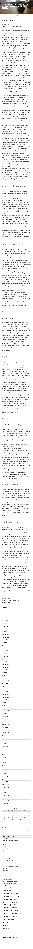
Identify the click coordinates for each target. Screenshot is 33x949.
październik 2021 (6, 634)
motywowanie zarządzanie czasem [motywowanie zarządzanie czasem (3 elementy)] (8, 864)
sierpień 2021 (5, 639)
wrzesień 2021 (5, 637)
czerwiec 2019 (5, 705)
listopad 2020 (5, 661)
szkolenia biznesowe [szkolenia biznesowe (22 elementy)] (10, 893)
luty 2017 (4, 773)
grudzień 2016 (5, 779)
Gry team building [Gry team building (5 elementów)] (6, 858)
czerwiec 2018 (5, 732)
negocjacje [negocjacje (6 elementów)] (5, 868)
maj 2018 (4, 735)
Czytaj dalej (5, 607)
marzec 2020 (5, 683)
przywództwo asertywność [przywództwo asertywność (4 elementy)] (8, 873)
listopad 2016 (5, 781)
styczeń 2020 (5, 689)
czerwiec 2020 (5, 675)
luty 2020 (4, 686)
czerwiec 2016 (5, 795)
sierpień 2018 (5, 727)
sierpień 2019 (5, 699)
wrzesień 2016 (5, 787)
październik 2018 (6, 721)
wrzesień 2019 (5, 697)
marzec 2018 (5, 740)
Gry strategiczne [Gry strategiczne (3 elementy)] (5, 851)
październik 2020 (6, 664)
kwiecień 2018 (5, 738)
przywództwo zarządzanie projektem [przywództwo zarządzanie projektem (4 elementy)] (10, 883)
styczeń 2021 (5, 656)
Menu (16, 15)
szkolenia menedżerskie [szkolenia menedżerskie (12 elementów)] (10, 902)
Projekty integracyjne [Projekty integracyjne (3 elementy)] (6, 870)
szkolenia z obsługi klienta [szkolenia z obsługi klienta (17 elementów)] (12, 913)
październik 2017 (6, 751)
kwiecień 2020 (5, 680)
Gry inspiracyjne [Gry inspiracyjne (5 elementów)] (6, 848)
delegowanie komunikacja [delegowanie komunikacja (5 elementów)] (8, 836)
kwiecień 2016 (5, 800)
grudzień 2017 (5, 746)
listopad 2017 (5, 749)
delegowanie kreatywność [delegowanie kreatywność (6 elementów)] (8, 838)
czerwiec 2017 (5, 762)
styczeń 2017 (5, 776)
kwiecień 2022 (5, 618)
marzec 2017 (5, 770)
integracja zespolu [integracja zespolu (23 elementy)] (9, 861)
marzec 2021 (5, 650)
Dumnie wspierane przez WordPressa (10, 945)
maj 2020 (4, 678)
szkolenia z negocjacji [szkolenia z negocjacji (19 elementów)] (10, 911)
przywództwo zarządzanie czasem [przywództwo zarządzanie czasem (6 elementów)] (10, 881)
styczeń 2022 (5, 626)
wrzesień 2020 (5, 667)
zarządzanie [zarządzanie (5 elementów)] (5, 934)
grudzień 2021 (5, 629)
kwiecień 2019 (5, 710)
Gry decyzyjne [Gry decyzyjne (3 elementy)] (5, 846)
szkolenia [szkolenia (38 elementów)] (7, 890)
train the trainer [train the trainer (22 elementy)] (8, 925)
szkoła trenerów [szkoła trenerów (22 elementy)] (9, 919)
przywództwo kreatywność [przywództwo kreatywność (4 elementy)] (8, 879)
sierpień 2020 (5, 669)
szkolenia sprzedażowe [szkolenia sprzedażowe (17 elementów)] (11, 905)
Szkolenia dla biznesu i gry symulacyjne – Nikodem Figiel (16, 6)
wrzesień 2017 (5, 754)
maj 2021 (4, 645)
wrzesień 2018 (5, 724)
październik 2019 (6, 694)
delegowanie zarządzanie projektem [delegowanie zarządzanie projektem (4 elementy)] (9, 842)
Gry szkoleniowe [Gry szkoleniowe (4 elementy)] (6, 856)
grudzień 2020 (5, 659)
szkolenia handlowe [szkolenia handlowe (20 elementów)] (10, 899)
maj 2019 (4, 708)
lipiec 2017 (4, 760)
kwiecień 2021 (5, 648)
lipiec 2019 (4, 702)
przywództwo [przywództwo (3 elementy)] (5, 872)
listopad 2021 (5, 631)
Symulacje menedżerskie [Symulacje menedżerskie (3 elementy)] (7, 887)
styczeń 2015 (5, 803)
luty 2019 (4, 713)
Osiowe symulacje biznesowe (13, 27)
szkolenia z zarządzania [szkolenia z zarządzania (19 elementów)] (11, 916)
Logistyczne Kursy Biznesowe (17, 65)
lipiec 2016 (4, 792)
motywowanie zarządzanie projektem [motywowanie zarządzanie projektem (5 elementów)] (11, 866)
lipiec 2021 (4, 642)
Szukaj (4, 827)
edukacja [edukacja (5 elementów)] (5, 844)
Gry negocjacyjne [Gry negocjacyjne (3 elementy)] (5, 850)
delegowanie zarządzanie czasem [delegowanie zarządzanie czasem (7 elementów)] (11, 840)
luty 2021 (4, 653)
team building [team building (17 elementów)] (7, 922)
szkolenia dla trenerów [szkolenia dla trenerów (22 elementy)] (11, 896)
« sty (15, 823)
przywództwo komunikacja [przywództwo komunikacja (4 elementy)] (8, 875)
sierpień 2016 (5, 790)
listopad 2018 (5, 719)
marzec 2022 (5, 620)
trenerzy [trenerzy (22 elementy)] (6, 928)
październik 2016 (6, 784)
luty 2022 (4, 623)
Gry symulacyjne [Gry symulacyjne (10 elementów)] (7, 854)
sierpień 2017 (5, 757)
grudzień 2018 (5, 716)
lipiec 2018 (4, 730)
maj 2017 (4, 765)
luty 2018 (4, 743)
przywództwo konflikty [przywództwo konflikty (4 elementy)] (7, 877)
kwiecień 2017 (5, 768)
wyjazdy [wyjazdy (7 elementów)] (5, 931)
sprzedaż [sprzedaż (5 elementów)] (5, 885)
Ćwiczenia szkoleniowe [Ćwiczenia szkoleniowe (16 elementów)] (10, 937)
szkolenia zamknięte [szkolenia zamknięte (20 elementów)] (10, 908)
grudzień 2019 (5, 691)
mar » (18, 823)
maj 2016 (4, 798)
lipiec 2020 (4, 672)
